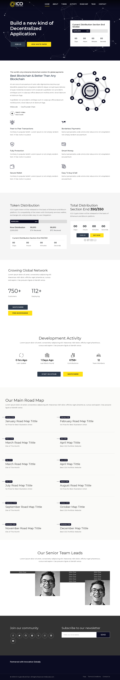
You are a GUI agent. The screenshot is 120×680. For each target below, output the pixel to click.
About (55, 4)
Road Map (84, 4)
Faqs (84, 676)
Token (64, 4)
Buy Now (96, 235)
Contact (102, 4)
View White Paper (39, 44)
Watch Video (17, 113)
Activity (73, 4)
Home (47, 4)
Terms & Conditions (94, 676)
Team (93, 4)
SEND (103, 635)
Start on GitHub (49, 374)
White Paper (17, 307)
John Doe (22, 572)
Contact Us (106, 676)
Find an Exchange (20, 313)
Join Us (18, 44)
